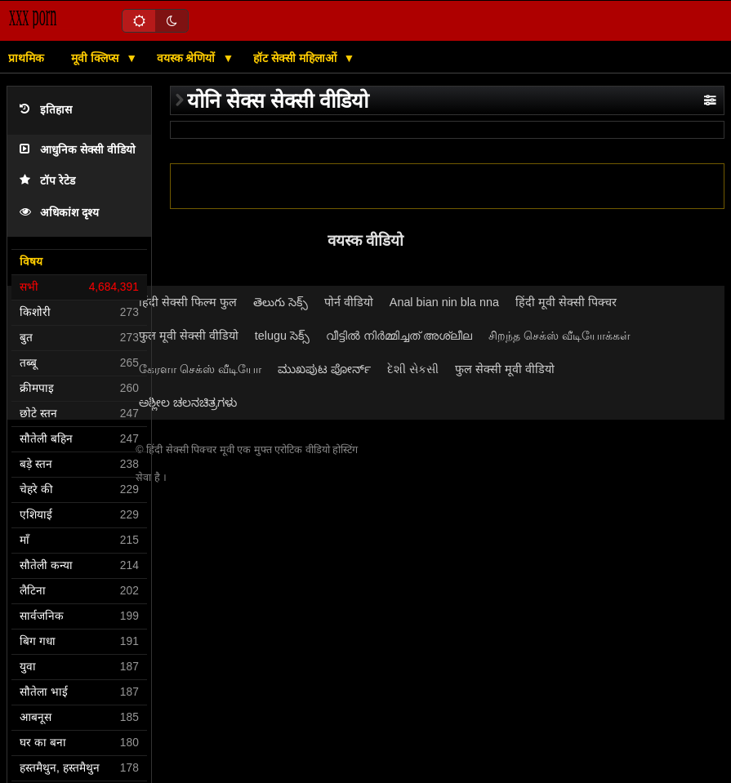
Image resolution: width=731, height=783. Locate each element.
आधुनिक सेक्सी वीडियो (78, 150)
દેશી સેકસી (413, 369)
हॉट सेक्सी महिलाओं (296, 58)
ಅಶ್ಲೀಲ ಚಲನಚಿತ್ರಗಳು (188, 402)
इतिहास (46, 110)
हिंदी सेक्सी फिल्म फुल (188, 302)
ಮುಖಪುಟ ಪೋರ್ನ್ (324, 369)
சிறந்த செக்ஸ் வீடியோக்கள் (559, 335)
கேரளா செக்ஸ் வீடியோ (200, 369)
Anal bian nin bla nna (444, 302)
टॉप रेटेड (47, 181)
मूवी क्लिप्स (96, 58)
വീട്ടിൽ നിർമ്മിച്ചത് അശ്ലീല (399, 335)
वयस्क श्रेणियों (188, 58)
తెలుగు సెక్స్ (280, 302)
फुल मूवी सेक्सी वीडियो (188, 335)
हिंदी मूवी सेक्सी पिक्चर (566, 302)
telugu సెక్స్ (282, 335)
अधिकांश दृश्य (59, 213)
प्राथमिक (26, 58)
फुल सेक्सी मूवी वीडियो (505, 369)
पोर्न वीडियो (348, 302)
